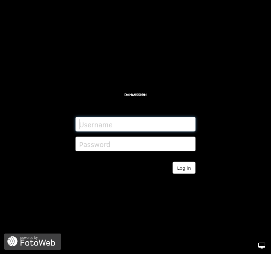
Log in (184, 167)
